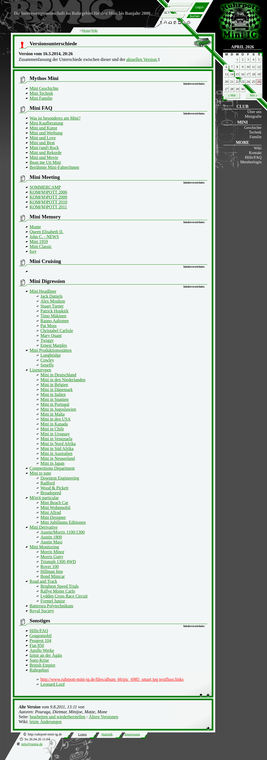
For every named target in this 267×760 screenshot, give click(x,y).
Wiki (258, 148)
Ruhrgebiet (39, 670)
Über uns (254, 112)
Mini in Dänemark (57, 389)
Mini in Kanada (54, 424)
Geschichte (253, 127)
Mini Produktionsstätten (51, 350)
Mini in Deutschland (59, 374)
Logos (82, 734)
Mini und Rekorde (46, 152)
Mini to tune (40, 473)
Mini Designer (53, 517)
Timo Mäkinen (53, 316)
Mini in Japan (53, 463)
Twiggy (47, 340)
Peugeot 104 (40, 640)
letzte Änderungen (45, 721)
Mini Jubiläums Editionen (63, 522)
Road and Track (43, 581)
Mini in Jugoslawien (58, 409)
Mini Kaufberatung (46, 123)
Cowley (47, 360)
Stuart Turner (52, 306)
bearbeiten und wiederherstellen (57, 716)
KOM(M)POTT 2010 (48, 202)
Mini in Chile (52, 429)
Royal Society (42, 610)
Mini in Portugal (55, 404)
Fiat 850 (37, 645)
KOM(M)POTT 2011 (48, 207)
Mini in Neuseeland (58, 458)
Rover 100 (50, 566)
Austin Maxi (51, 542)
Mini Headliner (43, 291)
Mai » (253, 95)
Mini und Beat (42, 142)
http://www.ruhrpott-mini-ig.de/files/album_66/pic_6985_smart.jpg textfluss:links (112, 679)
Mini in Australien (56, 453)
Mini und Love (43, 137)
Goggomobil (41, 635)
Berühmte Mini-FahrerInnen (54, 167)
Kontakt (255, 152)
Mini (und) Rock (44, 147)
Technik (255, 132)
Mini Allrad (51, 512)
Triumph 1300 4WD (58, 561)
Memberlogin (251, 162)
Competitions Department (52, 468)
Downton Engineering (60, 478)
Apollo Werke (42, 650)
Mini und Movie (44, 157)
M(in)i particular (44, 497)
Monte (35, 226)
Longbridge (51, 355)
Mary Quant (51, 335)
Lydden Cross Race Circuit (64, 596)
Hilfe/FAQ (253, 157)
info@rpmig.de (32, 744)
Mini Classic (41, 246)
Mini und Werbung (46, 133)
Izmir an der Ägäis (46, 655)
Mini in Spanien (55, 399)
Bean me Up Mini (45, 162)
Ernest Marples (54, 345)
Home (86, 30)
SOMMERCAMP (45, 187)
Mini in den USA (56, 419)
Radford (48, 483)
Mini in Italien (53, 394)
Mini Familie (41, 98)
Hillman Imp (52, 571)
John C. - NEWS (44, 236)
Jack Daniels (52, 296)
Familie (256, 137)
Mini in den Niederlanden (63, 379)
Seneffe (47, 365)
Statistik (107, 734)
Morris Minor (53, 551)
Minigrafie (253, 116)
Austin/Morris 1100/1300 (63, 532)
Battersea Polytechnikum (51, 606)
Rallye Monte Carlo (58, 591)
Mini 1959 (39, 241)
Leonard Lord (53, 684)
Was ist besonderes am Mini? (55, 118)
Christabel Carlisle (57, 330)
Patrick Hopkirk (55, 311)
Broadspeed (51, 492)
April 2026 (242, 47)
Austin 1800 (51, 537)
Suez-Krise (39, 660)
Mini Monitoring (44, 547)
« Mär (232, 95)
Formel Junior (53, 601)
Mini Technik (41, 93)
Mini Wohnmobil (56, 507)
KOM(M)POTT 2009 (48, 197)
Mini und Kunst (43, 128)
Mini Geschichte (44, 88)
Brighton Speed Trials (60, 586)
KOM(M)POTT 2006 (48, 192)
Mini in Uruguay (55, 433)
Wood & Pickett (55, 488)
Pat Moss (49, 325)
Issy (33, 251)
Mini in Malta (53, 414)
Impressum (132, 734)
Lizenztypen (40, 370)
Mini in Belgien (54, 384)
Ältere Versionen (103, 716)
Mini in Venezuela (56, 438)
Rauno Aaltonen (55, 320)
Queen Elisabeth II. (46, 231)
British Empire (43, 665)
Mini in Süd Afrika (57, 448)
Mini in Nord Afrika (58, 443)
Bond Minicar (53, 576)
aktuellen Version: (142, 59)
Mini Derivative (44, 527)
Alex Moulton (53, 301)
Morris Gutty (52, 556)
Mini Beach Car (54, 502)
